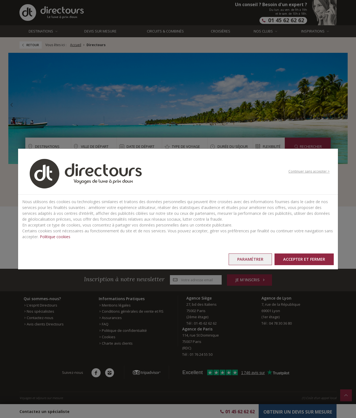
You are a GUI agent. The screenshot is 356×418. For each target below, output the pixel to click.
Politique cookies (55, 236)
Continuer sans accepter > (309, 171)
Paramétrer (250, 259)
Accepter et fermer (304, 259)
